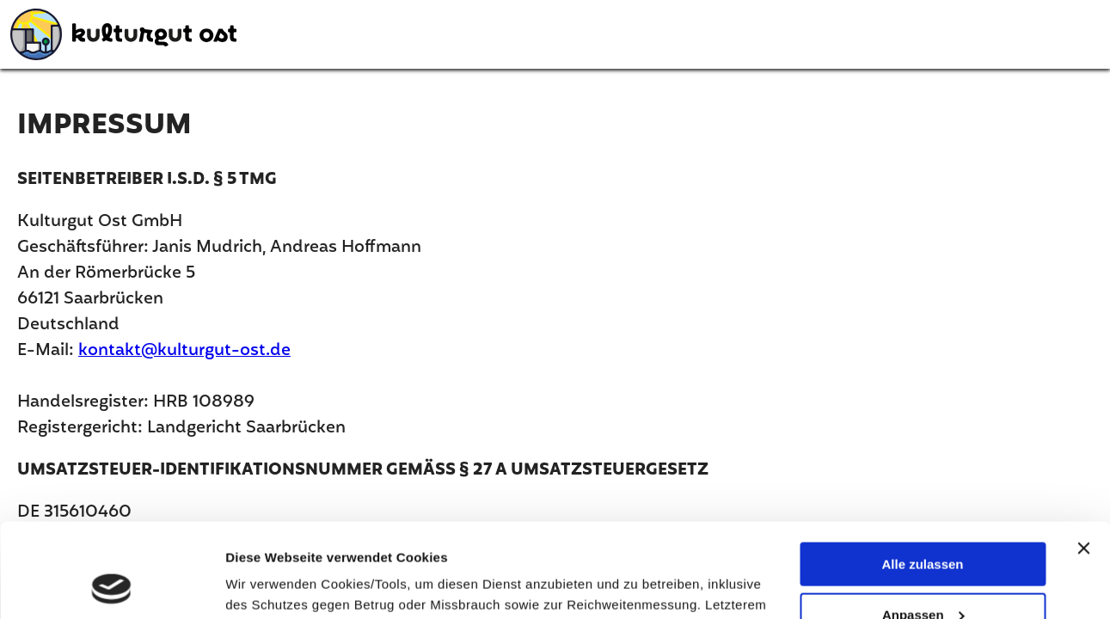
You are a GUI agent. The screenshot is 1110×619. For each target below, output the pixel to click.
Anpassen (923, 526)
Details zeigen (268, 584)
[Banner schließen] (1083, 460)
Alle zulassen (922, 476)
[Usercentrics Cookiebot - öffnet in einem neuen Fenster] (111, 585)
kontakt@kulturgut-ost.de (184, 351)
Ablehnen (922, 576)
